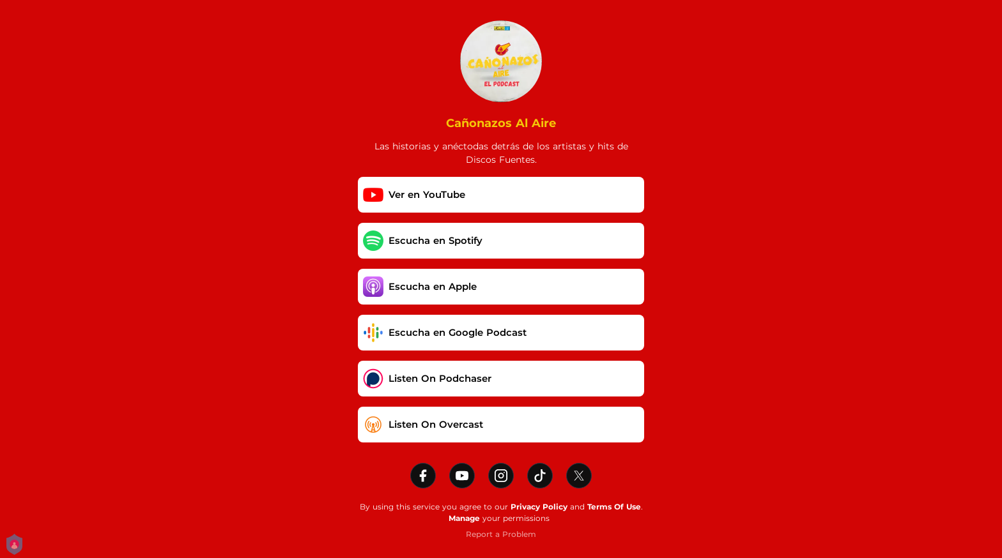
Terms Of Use (614, 506)
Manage (464, 518)
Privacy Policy (539, 506)
